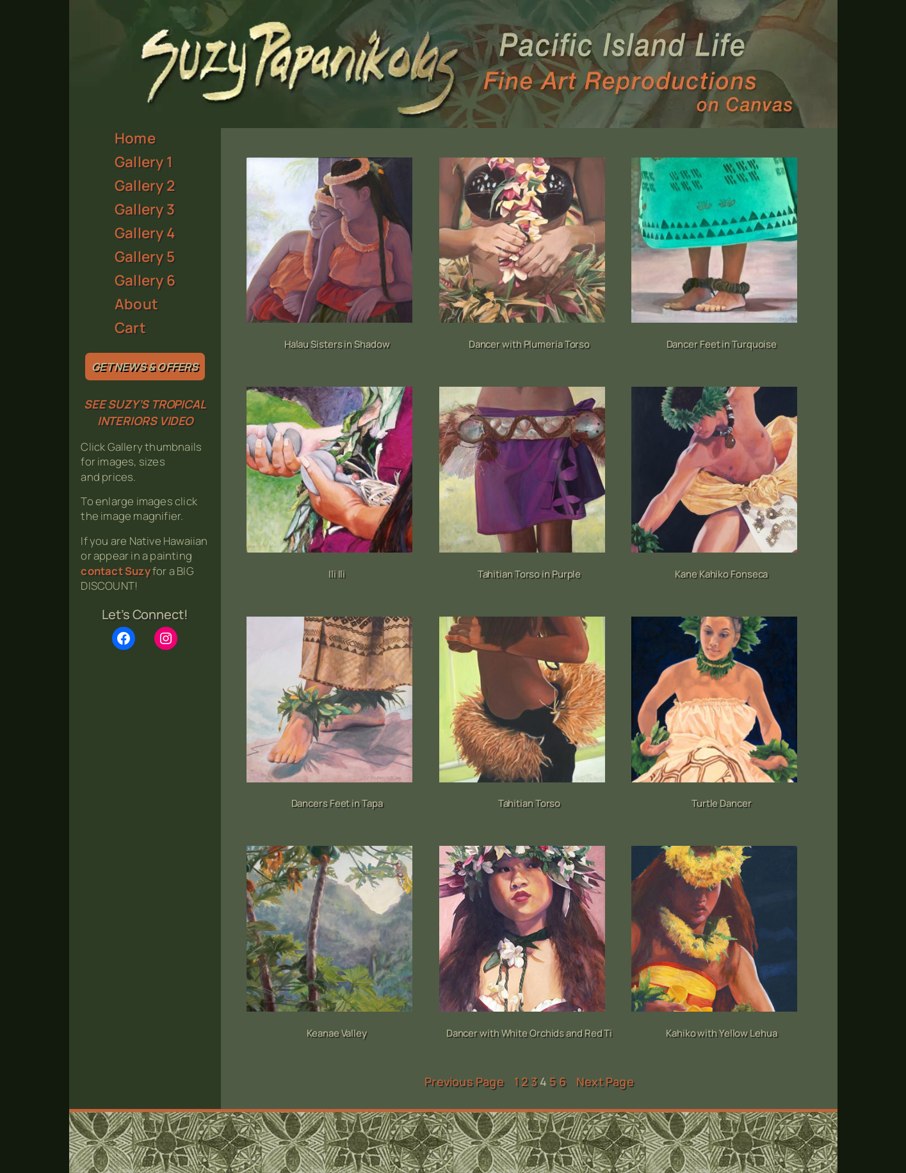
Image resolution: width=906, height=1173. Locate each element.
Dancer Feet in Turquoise (722, 344)
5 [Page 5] (552, 1081)
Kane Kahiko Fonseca (721, 574)
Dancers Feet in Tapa (337, 803)
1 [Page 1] (516, 1081)
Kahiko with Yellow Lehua (721, 1033)
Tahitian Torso (529, 803)
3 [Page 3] (534, 1081)
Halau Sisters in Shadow (337, 344)
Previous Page (464, 1081)
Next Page (605, 1081)
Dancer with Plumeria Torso (529, 344)
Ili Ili (336, 574)
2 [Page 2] (524, 1081)
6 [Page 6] (562, 1081)
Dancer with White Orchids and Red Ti (529, 1033)
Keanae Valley (337, 1033)
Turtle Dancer (722, 803)
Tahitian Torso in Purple (529, 574)
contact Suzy (115, 570)
